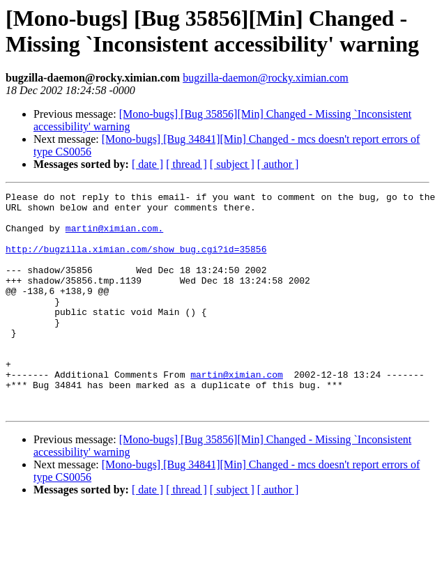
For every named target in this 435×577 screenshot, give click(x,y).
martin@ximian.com (236, 412)
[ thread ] (186, 164)
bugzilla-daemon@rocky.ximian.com (266, 78)
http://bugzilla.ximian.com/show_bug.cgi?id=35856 (136, 261)
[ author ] (278, 164)
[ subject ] (232, 164)
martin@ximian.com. (114, 236)
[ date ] (147, 164)
